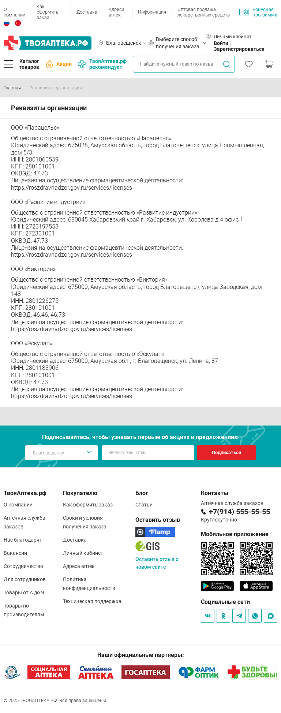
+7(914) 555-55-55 (239, 511)
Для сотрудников (25, 579)
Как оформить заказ (48, 12)
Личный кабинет (83, 553)
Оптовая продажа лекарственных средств (203, 12)
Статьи (144, 505)
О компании (14, 12)
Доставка (86, 12)
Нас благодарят (23, 540)
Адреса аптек (116, 12)
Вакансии (15, 553)
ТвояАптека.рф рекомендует (102, 64)
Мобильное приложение (235, 534)
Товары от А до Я (24, 592)
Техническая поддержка (92, 601)
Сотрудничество (23, 566)
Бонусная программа (258, 12)
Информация (152, 12)
